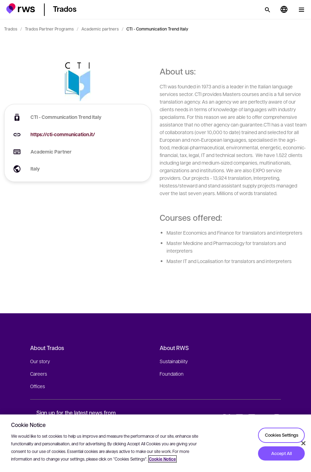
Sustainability (174, 361)
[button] (21, 8)
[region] (155, 443)
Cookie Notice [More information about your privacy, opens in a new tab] (162, 459)
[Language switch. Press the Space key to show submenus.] (284, 9)
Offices (37, 386)
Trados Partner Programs (49, 29)
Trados (10, 29)
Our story (40, 361)
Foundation (172, 373)
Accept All (281, 453)
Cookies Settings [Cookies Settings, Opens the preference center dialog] (281, 435)
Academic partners (100, 29)
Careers (38, 373)
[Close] (303, 443)
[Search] (267, 9)
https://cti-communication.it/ (62, 134)
